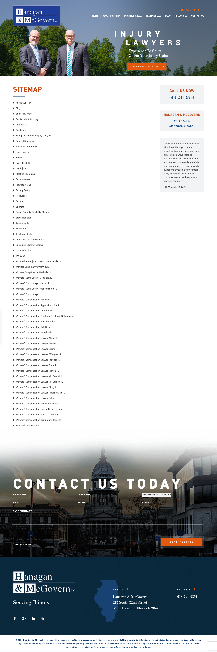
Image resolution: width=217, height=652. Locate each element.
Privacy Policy (23, 189)
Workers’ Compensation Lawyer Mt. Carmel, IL (39, 372)
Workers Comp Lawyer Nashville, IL (34, 270)
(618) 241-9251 (192, 10)
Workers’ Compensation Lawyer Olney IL (36, 383)
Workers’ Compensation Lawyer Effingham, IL (39, 351)
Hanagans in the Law (26, 146)
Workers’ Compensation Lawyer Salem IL (37, 394)
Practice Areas (133, 16)
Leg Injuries (22, 167)
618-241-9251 (182, 97)
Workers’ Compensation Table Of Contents (37, 410)
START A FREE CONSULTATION (148, 66)
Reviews (20, 200)
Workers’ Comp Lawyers (28, 291)
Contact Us (197, 16)
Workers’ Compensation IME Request (35, 324)
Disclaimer (21, 129)
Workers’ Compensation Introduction (34, 329)
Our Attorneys (23, 178)
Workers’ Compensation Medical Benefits (37, 399)
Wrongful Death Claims (27, 421)
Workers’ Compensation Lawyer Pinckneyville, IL (40, 389)
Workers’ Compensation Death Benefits (36, 308)
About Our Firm (111, 16)
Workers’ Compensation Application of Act (37, 302)
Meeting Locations (25, 173)
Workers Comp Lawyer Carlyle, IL (32, 264)
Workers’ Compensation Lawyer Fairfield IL (38, 356)
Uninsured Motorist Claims (29, 243)
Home (95, 16)
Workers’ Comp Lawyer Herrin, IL (32, 281)
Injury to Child (23, 162)
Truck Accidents (24, 232)
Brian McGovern (24, 113)
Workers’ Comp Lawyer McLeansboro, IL (36, 286)
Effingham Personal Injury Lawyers (33, 135)
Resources (181, 16)
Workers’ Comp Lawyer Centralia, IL (34, 275)
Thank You (21, 227)
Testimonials (153, 16)
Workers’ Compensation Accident (33, 297)
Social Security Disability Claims (32, 210)
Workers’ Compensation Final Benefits (35, 318)
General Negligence (26, 140)
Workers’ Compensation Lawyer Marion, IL (37, 367)
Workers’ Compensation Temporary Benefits (38, 416)
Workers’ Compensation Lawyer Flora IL (36, 362)
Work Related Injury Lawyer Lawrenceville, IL (39, 259)
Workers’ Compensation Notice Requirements (39, 405)
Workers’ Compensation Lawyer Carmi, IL (37, 345)
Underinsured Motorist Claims (31, 237)
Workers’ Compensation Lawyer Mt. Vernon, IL (39, 378)
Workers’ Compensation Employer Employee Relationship (45, 313)
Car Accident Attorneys (27, 119)
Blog (168, 16)
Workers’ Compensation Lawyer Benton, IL (37, 340)
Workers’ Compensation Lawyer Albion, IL (37, 335)
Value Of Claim (23, 248)
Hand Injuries (22, 151)
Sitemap (20, 205)
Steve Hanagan (23, 216)
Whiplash (20, 254)
